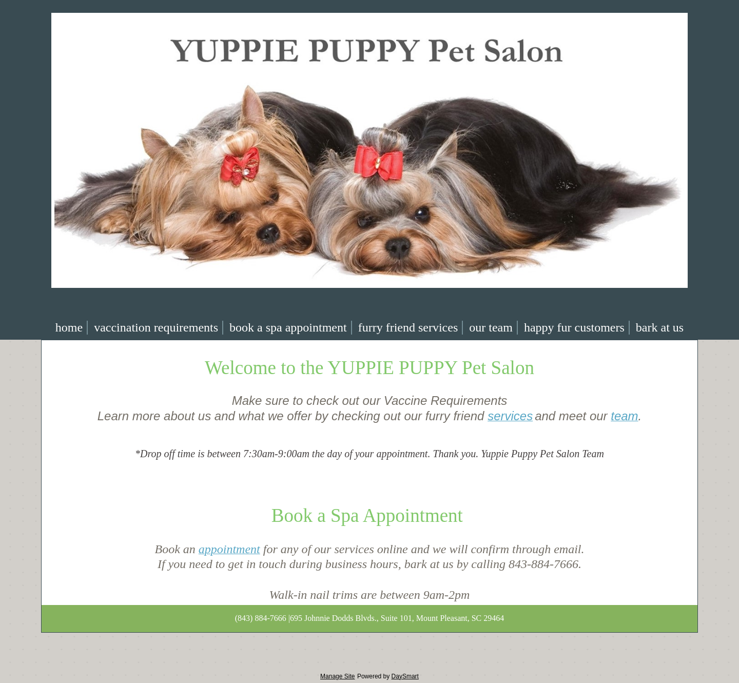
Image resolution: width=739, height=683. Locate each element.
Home (69, 327)
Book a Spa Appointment (288, 327)
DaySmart (405, 676)
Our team (491, 327)
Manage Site (337, 676)
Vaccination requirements (156, 327)
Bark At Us (660, 327)
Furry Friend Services (408, 327)
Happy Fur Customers (574, 327)
